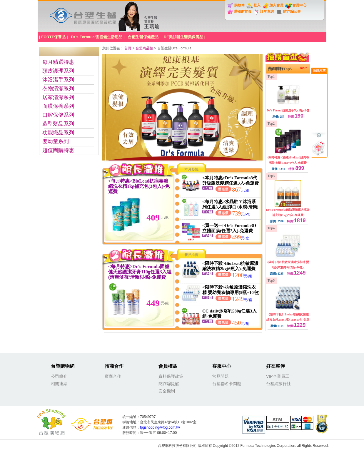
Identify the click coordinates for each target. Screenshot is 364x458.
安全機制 (166, 391)
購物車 (239, 5)
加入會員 (276, 5)
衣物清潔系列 (58, 88)
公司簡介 (59, 376)
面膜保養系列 (58, 106)
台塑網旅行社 (278, 383)
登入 (257, 5)
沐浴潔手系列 (58, 80)
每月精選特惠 (58, 62)
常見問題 (220, 376)
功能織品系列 (58, 133)
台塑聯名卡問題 (226, 383)
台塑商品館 (144, 48)
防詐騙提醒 (168, 383)
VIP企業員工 (277, 376)
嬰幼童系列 (55, 141)
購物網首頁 (242, 11)
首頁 (128, 48)
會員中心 (299, 5)
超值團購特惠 (58, 150)
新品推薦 (191, 255)
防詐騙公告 (292, 11)
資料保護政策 (170, 376)
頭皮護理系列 (58, 71)
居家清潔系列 (58, 97)
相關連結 (59, 383)
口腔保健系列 (58, 115)
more (303, 68)
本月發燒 (191, 169)
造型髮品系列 (58, 124)
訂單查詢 (267, 11)
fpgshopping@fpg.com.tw (160, 427)
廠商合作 (113, 376)
